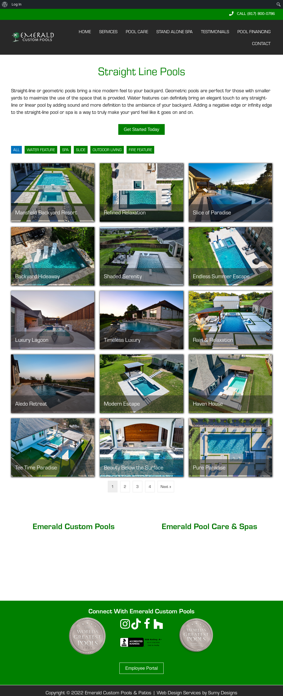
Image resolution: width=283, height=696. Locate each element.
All (16, 149)
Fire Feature (140, 149)
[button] (251, 13)
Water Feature (41, 149)
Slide (80, 149)
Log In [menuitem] (17, 4)
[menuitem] (5, 4)
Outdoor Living (107, 149)
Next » (166, 486)
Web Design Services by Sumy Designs (197, 692)
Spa (65, 149)
